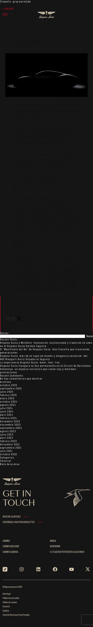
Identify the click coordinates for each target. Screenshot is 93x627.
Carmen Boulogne (11, 546)
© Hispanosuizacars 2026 (12, 587)
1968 (26, 167)
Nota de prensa (10, 464)
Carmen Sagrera (10, 552)
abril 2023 (6, 438)
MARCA (53, 541)
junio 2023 (7, 434)
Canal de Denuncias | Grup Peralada (16, 615)
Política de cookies (10, 602)
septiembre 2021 (11, 448)
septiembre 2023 (11, 428)
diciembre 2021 (10, 444)
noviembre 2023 (10, 424)
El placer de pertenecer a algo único (67, 552)
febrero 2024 (8, 418)
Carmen (6, 541)
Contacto (6, 606)
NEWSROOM (55, 546)
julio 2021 (6, 451)
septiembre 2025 (11, 388)
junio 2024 (7, 411)
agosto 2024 (8, 405)
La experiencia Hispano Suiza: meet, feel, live (30, 362)
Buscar (4, 333)
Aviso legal (7, 594)
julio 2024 (6, 408)
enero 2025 (7, 398)
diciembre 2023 (10, 421)
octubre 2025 (8, 385)
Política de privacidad (11, 598)
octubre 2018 (8, 454)
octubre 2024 (8, 401)
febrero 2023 (8, 441)
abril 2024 (6, 415)
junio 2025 (7, 392)
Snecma (41, 164)
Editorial (5, 461)
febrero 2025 (8, 395)
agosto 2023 (8, 431)
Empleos (6, 611)
